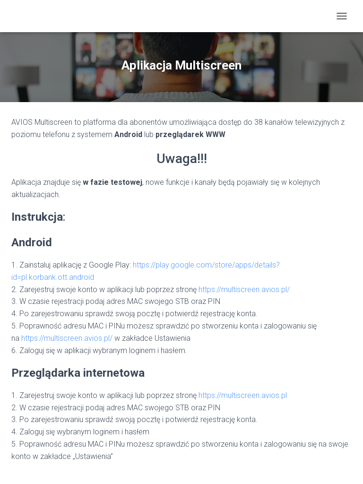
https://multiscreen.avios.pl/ (244, 289)
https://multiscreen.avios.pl (243, 395)
